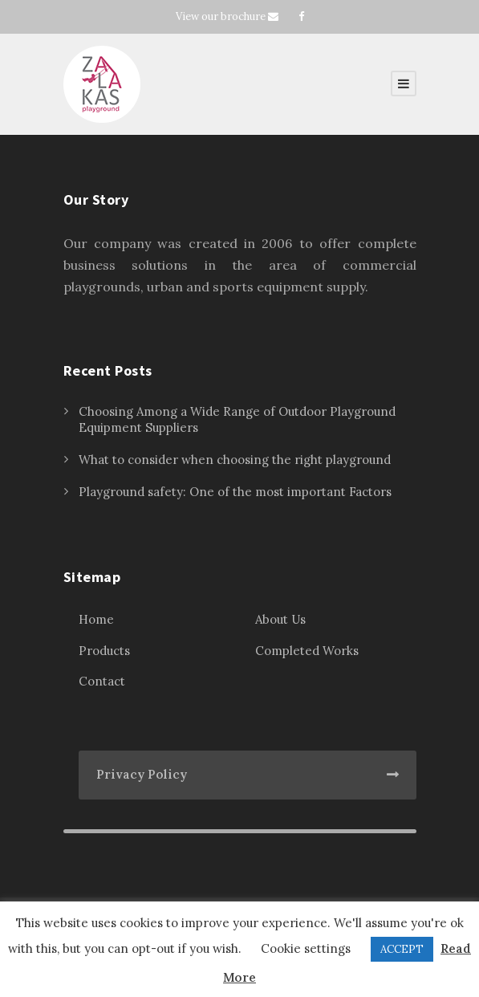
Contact (102, 681)
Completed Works (307, 650)
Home (96, 619)
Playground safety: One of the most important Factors (235, 491)
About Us (280, 619)
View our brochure (221, 16)
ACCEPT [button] (402, 949)
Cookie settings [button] (306, 948)
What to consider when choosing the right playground (235, 459)
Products (104, 650)
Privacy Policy (141, 774)
